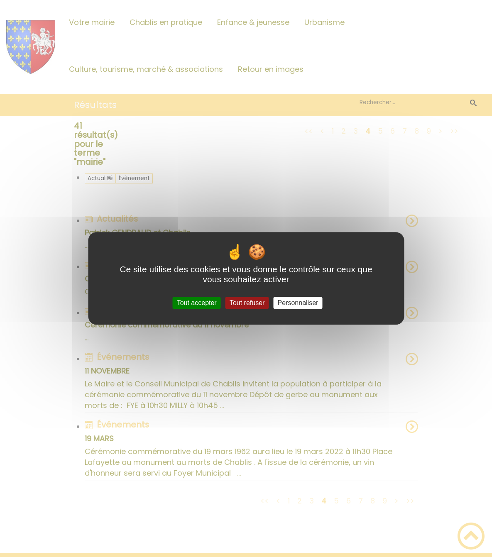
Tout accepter (197, 302)
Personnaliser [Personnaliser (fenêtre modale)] (298, 302)
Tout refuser (247, 302)
